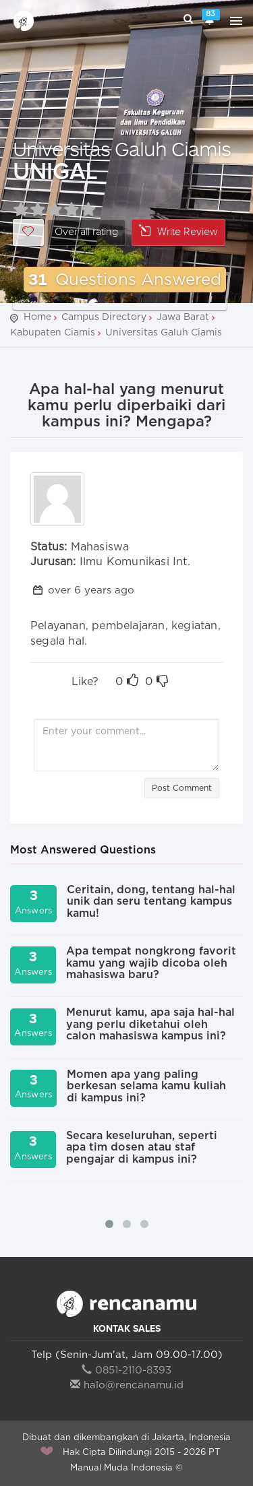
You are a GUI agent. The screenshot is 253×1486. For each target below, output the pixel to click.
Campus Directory (103, 317)
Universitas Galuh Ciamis (122, 148)
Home (37, 317)
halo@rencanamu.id (127, 1385)
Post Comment (182, 788)
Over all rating (86, 232)
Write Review (178, 231)
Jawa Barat (183, 317)
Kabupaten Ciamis (52, 332)
